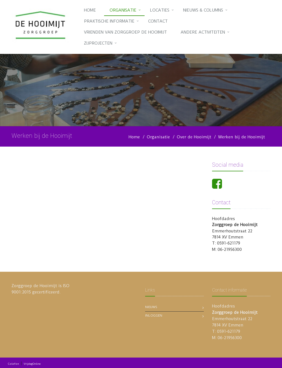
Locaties (159, 10)
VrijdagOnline (32, 363)
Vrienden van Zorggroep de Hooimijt (125, 32)
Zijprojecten (98, 43)
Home (90, 10)
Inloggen (153, 315)
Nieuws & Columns (203, 10)
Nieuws (151, 307)
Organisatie (123, 10)
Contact (158, 21)
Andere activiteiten (203, 32)
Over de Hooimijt (194, 136)
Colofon (13, 363)
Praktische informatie (109, 21)
